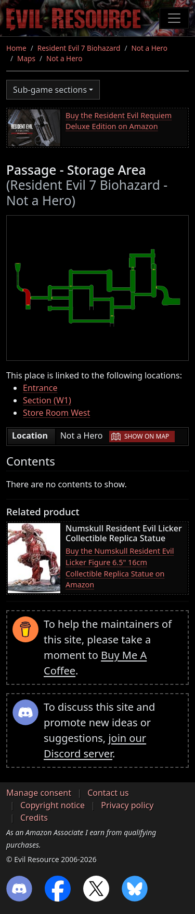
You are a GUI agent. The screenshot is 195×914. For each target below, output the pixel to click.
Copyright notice (52, 805)
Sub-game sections (50, 89)
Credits (34, 817)
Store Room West (56, 412)
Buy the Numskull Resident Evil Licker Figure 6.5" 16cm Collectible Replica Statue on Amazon (120, 567)
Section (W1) (47, 400)
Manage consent (38, 792)
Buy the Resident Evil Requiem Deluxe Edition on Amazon (119, 121)
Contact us (108, 792)
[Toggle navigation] (174, 18)
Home (16, 48)
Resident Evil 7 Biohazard (79, 48)
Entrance (40, 387)
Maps (26, 58)
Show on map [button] (146, 436)
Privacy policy (127, 805)
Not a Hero (149, 48)
